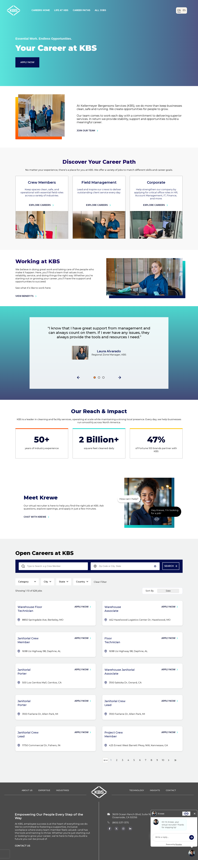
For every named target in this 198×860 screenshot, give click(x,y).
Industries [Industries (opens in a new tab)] (62, 790)
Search (169, 566)
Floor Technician (112, 640)
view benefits (26, 296)
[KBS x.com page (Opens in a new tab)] (116, 828)
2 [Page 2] (116, 760)
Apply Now (27, 62)
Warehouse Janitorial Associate (120, 671)
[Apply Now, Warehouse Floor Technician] (84, 607)
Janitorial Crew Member (28, 640)
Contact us (22, 845)
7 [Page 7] (145, 760)
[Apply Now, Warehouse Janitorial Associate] (170, 669)
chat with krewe (37, 517)
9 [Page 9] (157, 760)
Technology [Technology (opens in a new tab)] (136, 790)
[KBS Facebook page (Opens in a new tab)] (109, 828)
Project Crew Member (114, 734)
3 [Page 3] (122, 760)
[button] (78, 377)
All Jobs (100, 10)
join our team (88, 130)
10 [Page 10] (163, 760)
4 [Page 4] (128, 760)
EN (179, 10)
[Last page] (175, 760)
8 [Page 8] (151, 760)
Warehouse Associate (113, 608)
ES (184, 10)
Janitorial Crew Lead (115, 703)
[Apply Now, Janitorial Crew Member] (84, 638)
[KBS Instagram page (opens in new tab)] (130, 828)
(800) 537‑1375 (120, 822)
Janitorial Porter (24, 671)
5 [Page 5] (134, 760)
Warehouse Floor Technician (30, 608)
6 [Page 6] (140, 760)
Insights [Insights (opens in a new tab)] (155, 790)
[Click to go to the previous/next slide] (95, 377)
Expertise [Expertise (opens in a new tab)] (44, 790)
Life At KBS (61, 10)
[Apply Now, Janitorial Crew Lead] (170, 701)
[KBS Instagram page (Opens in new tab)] (123, 828)
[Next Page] (169, 760)
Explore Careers (42, 205)
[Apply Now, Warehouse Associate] (170, 607)
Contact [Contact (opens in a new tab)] (171, 790)
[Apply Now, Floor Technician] (170, 638)
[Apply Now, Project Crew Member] (170, 732)
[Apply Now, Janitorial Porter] (84, 669)
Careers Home (40, 10)
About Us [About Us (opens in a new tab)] (27, 790)
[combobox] (125, 566)
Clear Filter (100, 582)
